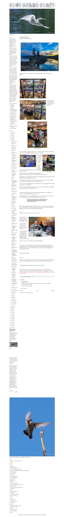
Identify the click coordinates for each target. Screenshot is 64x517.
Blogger (44, 514)
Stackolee (13, 285)
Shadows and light (13, 203)
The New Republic (13, 509)
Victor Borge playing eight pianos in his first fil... (14, 182)
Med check (13, 177)
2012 (11, 319)
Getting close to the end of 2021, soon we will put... (14, 198)
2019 (11, 307)
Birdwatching (12, 114)
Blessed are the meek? (14, 153)
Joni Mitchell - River (14, 189)
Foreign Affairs (13, 473)
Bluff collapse (13, 208)
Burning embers (13, 116)
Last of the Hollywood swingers (12, 105)
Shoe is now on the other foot (14, 260)
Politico (11, 490)
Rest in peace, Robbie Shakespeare (13, 275)
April (13, 299)
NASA (11, 481)
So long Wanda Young (14, 158)
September (14, 290)
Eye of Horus (13, 215)
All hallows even (13, 113)
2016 (11, 312)
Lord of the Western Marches (13, 119)
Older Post (53, 290)
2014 (11, 315)
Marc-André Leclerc (13, 221)
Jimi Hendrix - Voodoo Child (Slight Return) (14, 250)
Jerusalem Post (13, 478)
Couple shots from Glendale (14, 264)
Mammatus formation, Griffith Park (13, 254)
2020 (11, 305)
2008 (11, 325)
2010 (11, 322)
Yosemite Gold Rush (14, 224)
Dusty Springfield (13, 258)
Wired (11, 512)
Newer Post (22, 290)
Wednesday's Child (13, 235)
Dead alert (13, 207)
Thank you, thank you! (13, 148)
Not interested (13, 232)
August (13, 292)
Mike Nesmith (13, 266)
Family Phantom (13, 117)
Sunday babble (14, 210)
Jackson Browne (14, 164)
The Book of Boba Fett (13, 155)
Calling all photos (13, 245)
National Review (13, 485)
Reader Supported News (14, 494)
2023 (11, 136)
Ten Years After (14, 262)
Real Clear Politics (13, 495)
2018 (11, 309)
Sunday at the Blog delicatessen (13, 126)
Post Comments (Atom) (28, 292)
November (14, 287)
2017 (11, 310)
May (12, 297)
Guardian (12, 474)
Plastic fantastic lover (13, 124)
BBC (11, 465)
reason (11, 497)
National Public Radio (14, 483)
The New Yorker (13, 510)
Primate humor (14, 145)
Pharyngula (12, 488)
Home (37, 290)
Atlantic (11, 462)
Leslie (12, 178)
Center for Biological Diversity (15, 469)
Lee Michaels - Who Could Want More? (14, 280)
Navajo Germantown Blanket (14, 171)
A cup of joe (12, 108)
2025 (11, 133)
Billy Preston (13, 201)
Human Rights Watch (14, 477)
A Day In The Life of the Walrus (13, 174)
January (13, 303)
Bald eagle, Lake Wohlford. (14, 161)
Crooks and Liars (13, 471)
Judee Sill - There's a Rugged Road (14, 212)
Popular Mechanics (13, 491)
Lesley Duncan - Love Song (14, 168)
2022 (11, 138)
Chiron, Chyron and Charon (12, 330)
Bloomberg (12, 466)
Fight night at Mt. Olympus (13, 122)
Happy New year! (13, 150)
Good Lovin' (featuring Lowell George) (13, 269)
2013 (11, 317)
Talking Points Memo (14, 506)
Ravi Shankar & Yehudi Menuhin (14, 238)
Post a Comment (23, 288)
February (13, 302)
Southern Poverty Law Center (15, 505)
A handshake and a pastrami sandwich (13, 110)
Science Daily (12, 499)
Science (11, 498)
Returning (13, 162)
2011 (11, 320)
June (12, 295)
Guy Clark (13, 205)
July (12, 294)
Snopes (11, 504)
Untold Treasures (13, 128)
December (14, 141)
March (13, 300)
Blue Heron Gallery (14, 467)
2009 (11, 323)
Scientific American (13, 501)
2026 (11, 132)
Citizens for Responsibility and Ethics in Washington (19, 470)
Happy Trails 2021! (13, 143)
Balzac (12, 195)
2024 (11, 135)
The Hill (11, 508)
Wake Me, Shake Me (14, 231)
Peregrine (13, 277)
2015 (11, 314)
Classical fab (13, 165)
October (13, 289)
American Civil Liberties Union (16, 460)
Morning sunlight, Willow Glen (14, 218)
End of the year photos (14, 241)
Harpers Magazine (13, 476)
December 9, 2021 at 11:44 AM (26, 286)
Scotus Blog (12, 502)
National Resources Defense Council (17, 484)
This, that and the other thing (14, 283)
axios (11, 463)
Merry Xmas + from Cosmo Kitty (14, 185)
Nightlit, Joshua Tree (14, 248)
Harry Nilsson (13, 193)
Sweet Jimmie (13, 243)
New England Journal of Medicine (16, 487)
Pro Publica (12, 492)
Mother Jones (12, 480)
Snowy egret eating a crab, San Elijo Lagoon (14, 227)
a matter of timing (13, 111)
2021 (11, 140)
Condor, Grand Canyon (14, 191)
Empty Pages (13, 272)
